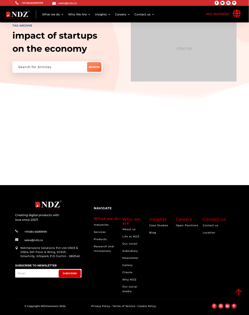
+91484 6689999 (35, 231)
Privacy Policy (100, 306)
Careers (120, 14)
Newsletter (130, 257)
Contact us (142, 14)
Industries (101, 224)
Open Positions (187, 225)
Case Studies (158, 225)
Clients (127, 272)
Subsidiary (130, 250)
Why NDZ (129, 279)
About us (129, 229)
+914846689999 (32, 3)
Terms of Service (123, 306)
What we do (51, 14)
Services (100, 231)
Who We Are (77, 14)
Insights (101, 14)
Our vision (130, 243)
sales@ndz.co (67, 3)
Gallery (127, 265)
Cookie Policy (147, 306)
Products (100, 239)
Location (209, 232)
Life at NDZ (130, 236)
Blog (152, 232)
